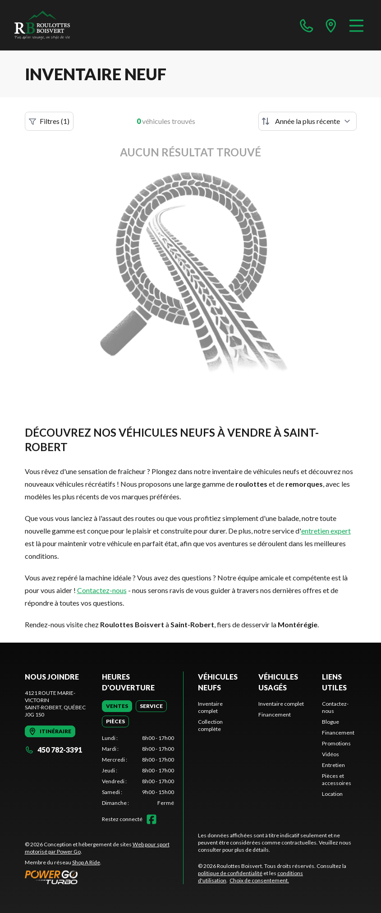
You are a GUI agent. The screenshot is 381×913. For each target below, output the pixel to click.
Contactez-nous (102, 590)
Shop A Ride (86, 862)
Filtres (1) (49, 121)
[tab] (117, 706)
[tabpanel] (138, 771)
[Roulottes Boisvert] (59, 25)
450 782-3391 (53, 749)
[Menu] (356, 25)
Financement (274, 714)
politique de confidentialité (230, 873)
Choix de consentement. (259, 880)
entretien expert (326, 530)
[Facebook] (151, 819)
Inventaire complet (210, 707)
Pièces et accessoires (336, 779)
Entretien (333, 765)
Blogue (330, 721)
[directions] (331, 25)
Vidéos (330, 754)
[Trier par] (307, 121)
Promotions (336, 743)
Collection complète (210, 725)
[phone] (306, 25)
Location (332, 793)
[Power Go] (104, 877)
